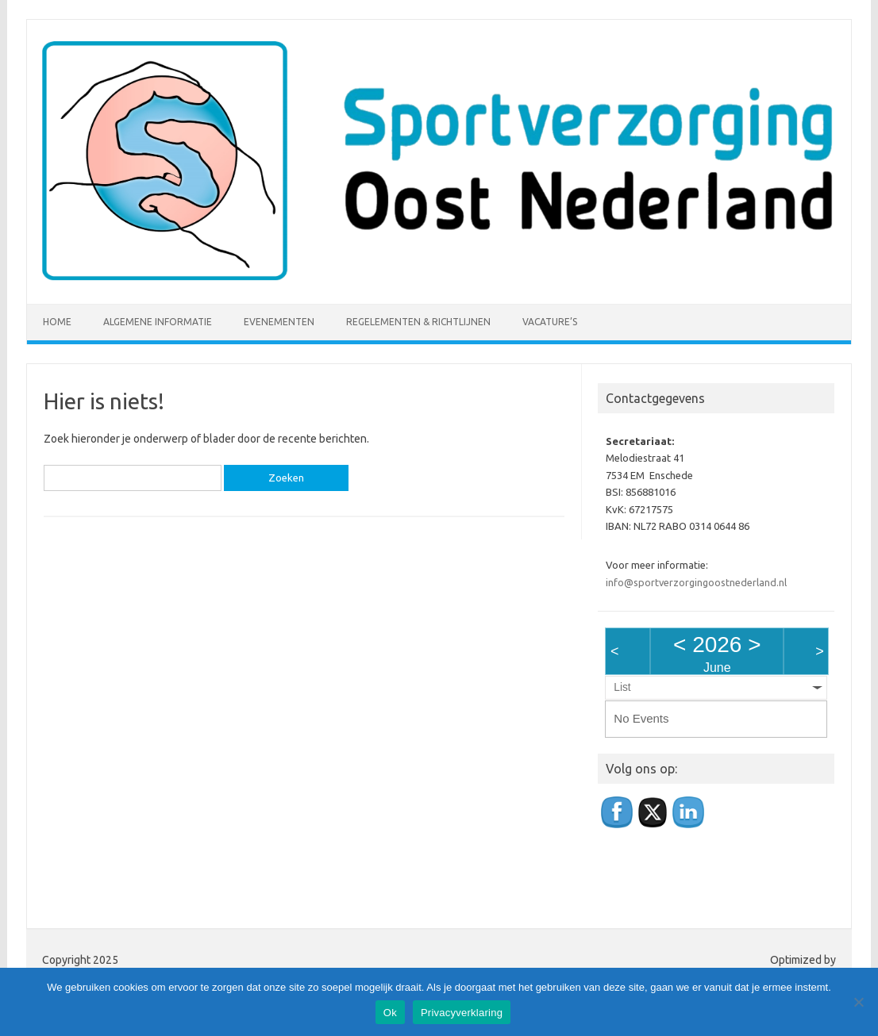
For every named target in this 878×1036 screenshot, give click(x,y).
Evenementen (279, 322)
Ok (390, 1013)
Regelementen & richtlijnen (418, 322)
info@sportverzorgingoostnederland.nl (696, 582)
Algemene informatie (157, 322)
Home (57, 322)
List (622, 687)
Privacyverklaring (462, 1013)
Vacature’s (549, 322)
